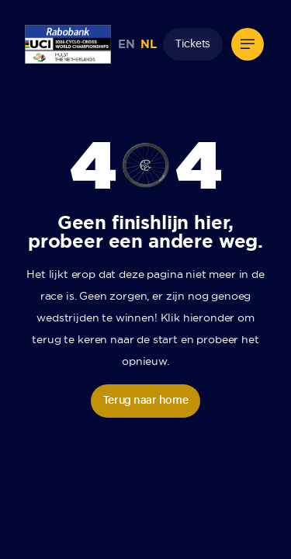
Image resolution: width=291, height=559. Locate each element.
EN (126, 44)
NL (148, 44)
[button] (247, 44)
